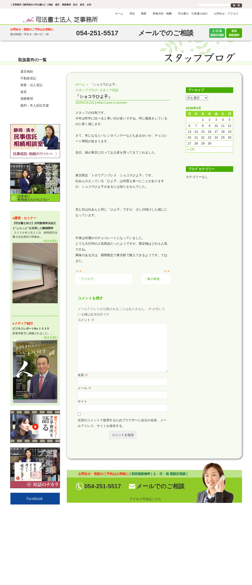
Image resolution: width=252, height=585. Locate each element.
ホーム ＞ (82, 84)
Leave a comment (116, 102)
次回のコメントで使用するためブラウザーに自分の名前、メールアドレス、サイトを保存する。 (122, 423)
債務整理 (26, 98)
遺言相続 (26, 71)
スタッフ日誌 (108, 90)
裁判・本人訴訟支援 (34, 105)
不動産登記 (28, 78)
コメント (86, 320)
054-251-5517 (102, 486)
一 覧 (53, 218)
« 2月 (191, 149)
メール (84, 388)
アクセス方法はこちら (145, 499)
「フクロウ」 (87, 279)
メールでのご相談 (160, 486)
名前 (83, 375)
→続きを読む (49, 240)
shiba (99, 102)
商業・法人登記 (31, 85)
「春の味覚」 (153, 279)
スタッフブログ (86, 90)
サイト (82, 401)
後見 (23, 92)
